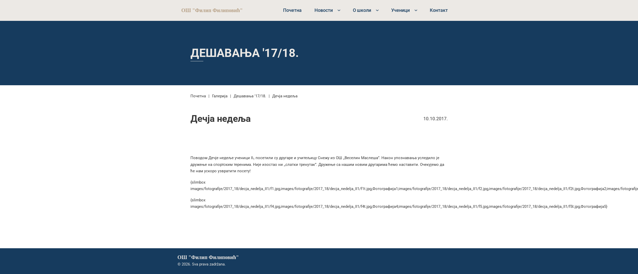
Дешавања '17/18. (244, 53)
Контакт (439, 10)
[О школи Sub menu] (377, 10)
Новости (323, 10)
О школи (362, 10)
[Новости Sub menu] (339, 10)
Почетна (292, 10)
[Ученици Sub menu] (416, 10)
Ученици (400, 10)
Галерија (220, 96)
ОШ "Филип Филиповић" (212, 10)
